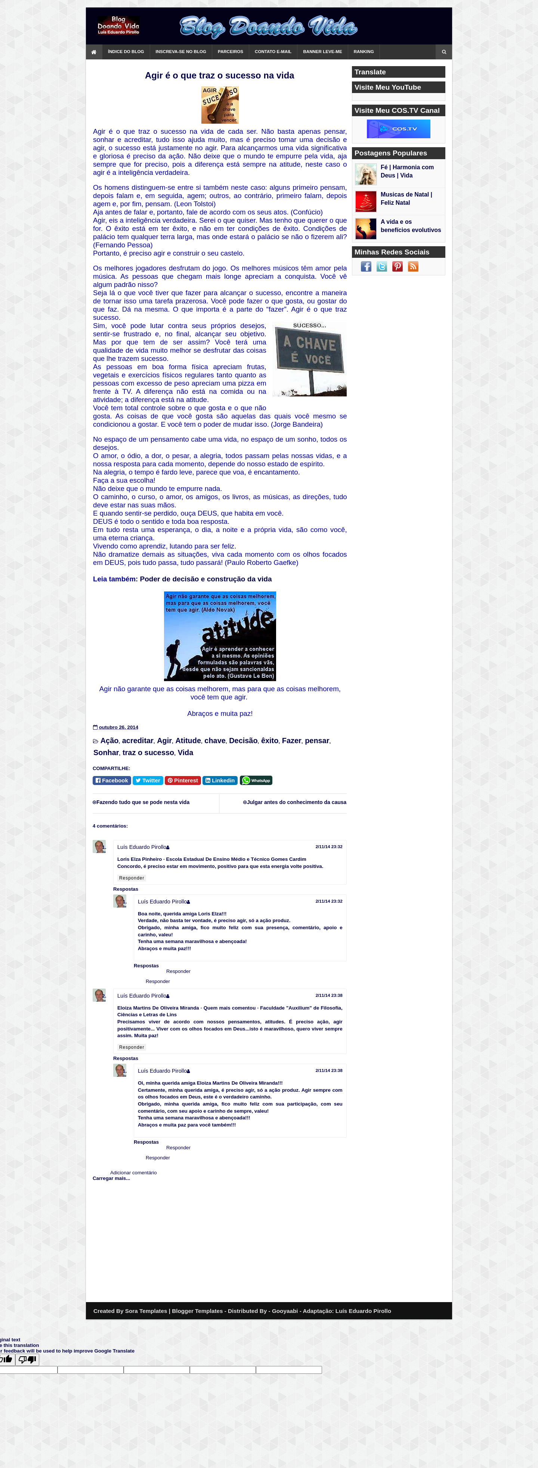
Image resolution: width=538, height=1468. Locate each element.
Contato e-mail (273, 51)
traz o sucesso (148, 752)
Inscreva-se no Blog (181, 51)
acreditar (138, 740)
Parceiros (230, 51)
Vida (186, 752)
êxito (269, 740)
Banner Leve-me (322, 51)
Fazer (292, 740)
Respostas (125, 889)
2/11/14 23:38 (329, 995)
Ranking (364, 51)
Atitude (188, 740)
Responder (131, 878)
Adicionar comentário (133, 1172)
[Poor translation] (27, 1360)
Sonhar (106, 752)
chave (214, 740)
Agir (164, 740)
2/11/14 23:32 (329, 846)
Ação (110, 740)
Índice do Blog (126, 51)
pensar (317, 740)
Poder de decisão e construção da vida (206, 579)
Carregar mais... (111, 1178)
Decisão (243, 740)
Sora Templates (146, 1311)
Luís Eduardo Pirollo (141, 847)
